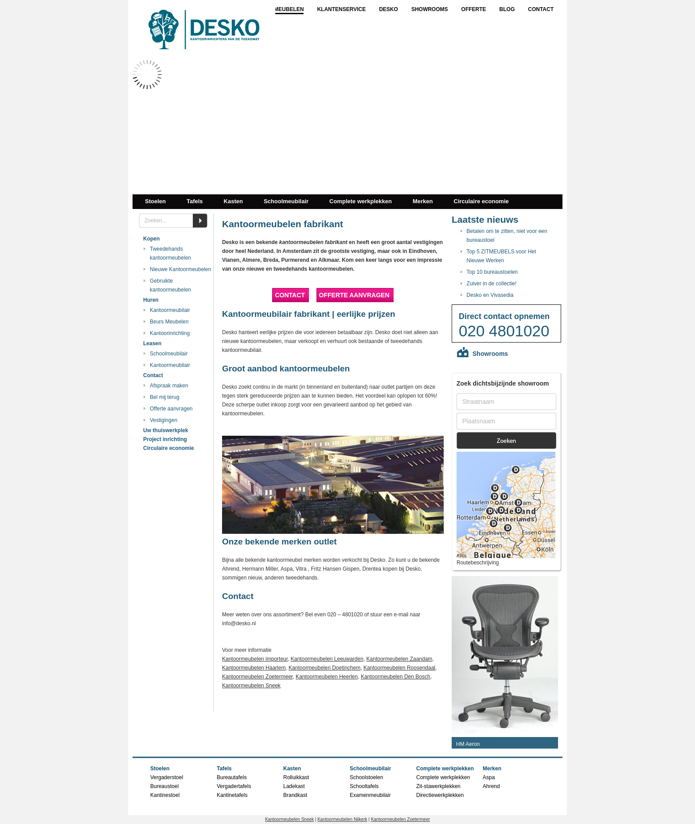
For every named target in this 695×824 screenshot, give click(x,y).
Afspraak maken (169, 385)
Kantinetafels (232, 795)
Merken (423, 201)
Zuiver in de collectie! (492, 283)
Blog (507, 9)
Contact (541, 9)
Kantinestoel (165, 795)
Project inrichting (165, 439)
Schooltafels (364, 786)
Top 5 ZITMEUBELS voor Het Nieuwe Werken (501, 256)
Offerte (473, 9)
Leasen (152, 343)
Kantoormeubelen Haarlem (253, 668)
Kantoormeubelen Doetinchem (324, 668)
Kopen (151, 239)
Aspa (489, 777)
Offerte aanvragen (171, 409)
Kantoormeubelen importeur (255, 659)
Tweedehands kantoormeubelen (170, 253)
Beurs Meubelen (169, 322)
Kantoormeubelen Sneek (251, 685)
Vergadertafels (234, 786)
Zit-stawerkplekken (438, 786)
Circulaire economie (481, 201)
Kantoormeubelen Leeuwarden (327, 659)
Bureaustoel (164, 786)
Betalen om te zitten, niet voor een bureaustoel (507, 235)
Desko (388, 9)
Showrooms (429, 9)
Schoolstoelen (366, 777)
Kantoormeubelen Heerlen (327, 677)
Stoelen (155, 201)
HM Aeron (468, 744)
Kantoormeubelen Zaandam (400, 659)
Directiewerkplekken (440, 795)
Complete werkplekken (360, 201)
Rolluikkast (296, 777)
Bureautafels (231, 777)
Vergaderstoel (166, 777)
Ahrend (491, 786)
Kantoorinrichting (170, 333)
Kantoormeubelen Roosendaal (399, 668)
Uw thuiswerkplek (165, 430)
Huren (151, 300)
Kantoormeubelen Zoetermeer (257, 677)
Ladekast (294, 786)
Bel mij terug (165, 397)
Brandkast (295, 795)
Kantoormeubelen (275, 9)
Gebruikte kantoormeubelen (170, 285)
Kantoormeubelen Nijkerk (342, 819)
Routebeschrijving (478, 563)
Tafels (195, 201)
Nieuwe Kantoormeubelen (180, 269)
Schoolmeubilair (286, 201)
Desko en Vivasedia (490, 295)
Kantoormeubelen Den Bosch (395, 677)
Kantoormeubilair (170, 310)
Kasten (233, 201)
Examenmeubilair (370, 795)
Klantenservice (341, 9)
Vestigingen (163, 420)
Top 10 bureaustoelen (492, 272)
